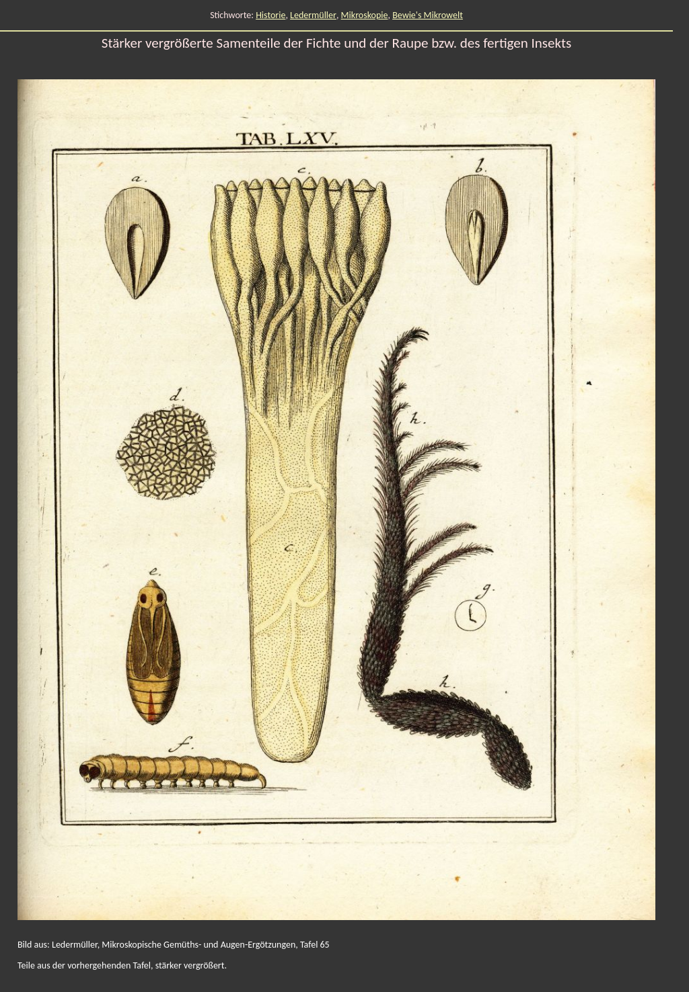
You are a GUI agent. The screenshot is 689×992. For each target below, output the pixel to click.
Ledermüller (313, 15)
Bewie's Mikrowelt (427, 15)
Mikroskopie (364, 15)
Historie (270, 15)
